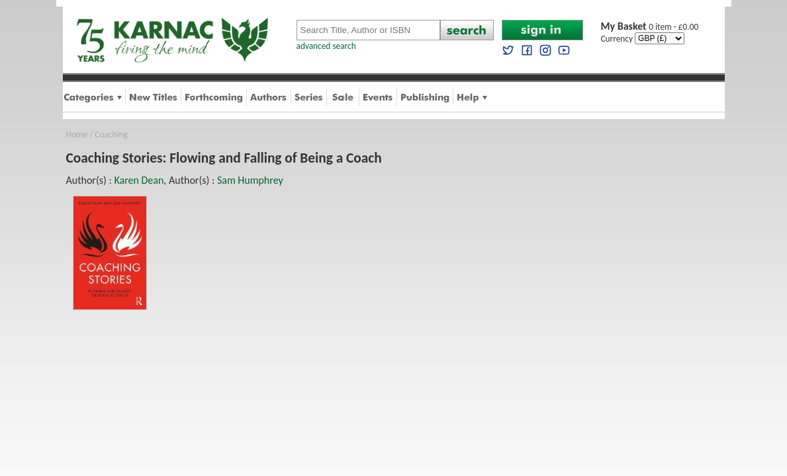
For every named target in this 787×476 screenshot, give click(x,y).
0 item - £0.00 (650, 26)
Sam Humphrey (250, 180)
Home (77, 134)
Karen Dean (138, 180)
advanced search (326, 46)
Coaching (111, 134)
